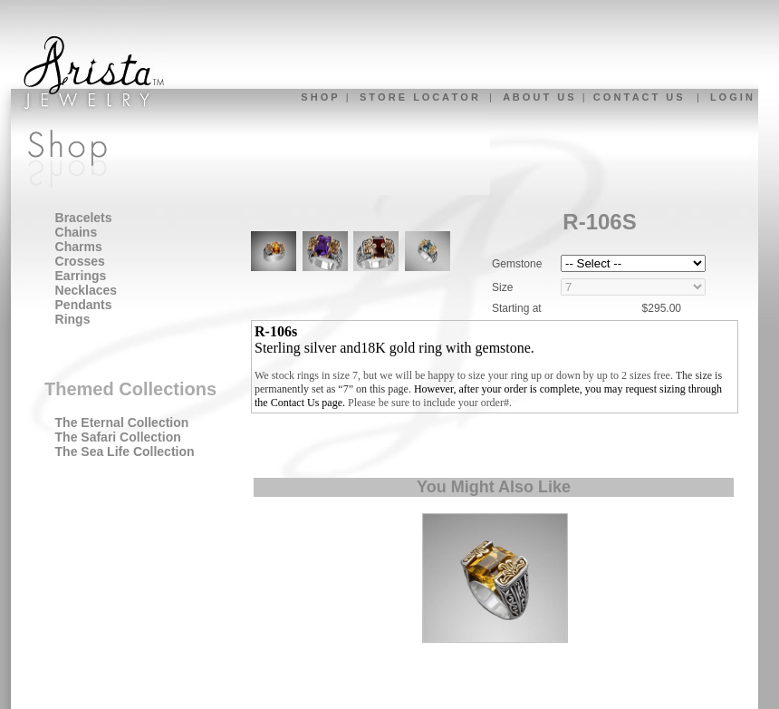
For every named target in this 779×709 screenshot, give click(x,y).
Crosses (80, 261)
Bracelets (83, 217)
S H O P (319, 97)
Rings (73, 319)
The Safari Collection (118, 437)
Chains (76, 232)
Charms (78, 246)
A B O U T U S (538, 97)
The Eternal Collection (122, 422)
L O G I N (731, 97)
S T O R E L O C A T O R (419, 97)
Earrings (81, 275)
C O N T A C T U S (638, 97)
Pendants (83, 304)
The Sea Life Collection (125, 451)
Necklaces (86, 290)
